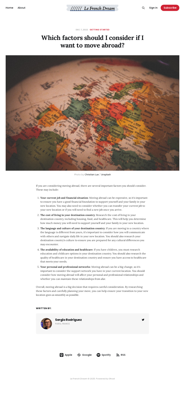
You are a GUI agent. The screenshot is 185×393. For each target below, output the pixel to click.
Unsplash (106, 174)
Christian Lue (92, 174)
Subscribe (170, 8)
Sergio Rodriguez (68, 320)
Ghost (112, 378)
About (21, 8)
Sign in (153, 8)
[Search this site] (143, 7)
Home (9, 8)
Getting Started (99, 29)
